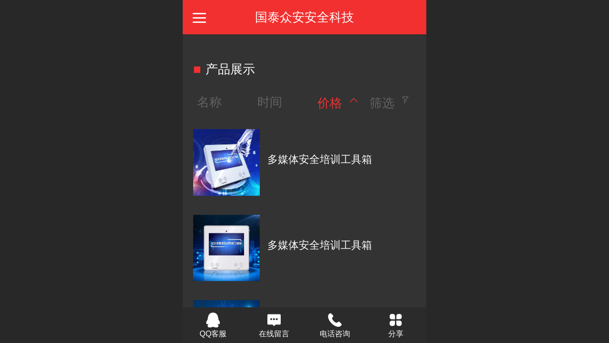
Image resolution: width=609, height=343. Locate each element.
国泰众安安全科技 (304, 17)
